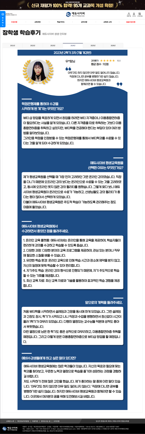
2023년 (52, 45)
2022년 (32, 45)
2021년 (12, 45)
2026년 (113, 45)
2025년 (93, 45)
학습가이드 (60, 22)
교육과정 (37, 22)
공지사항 (84, 22)
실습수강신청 (130, 22)
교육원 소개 (108, 22)
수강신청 (14, 22)
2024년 (72, 45)
